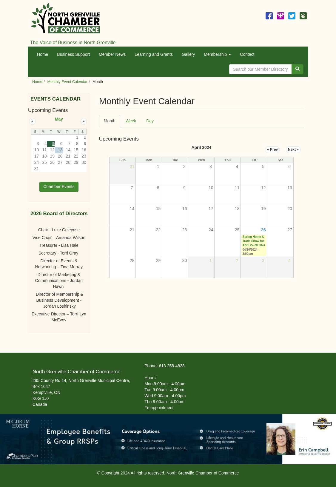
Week (131, 120)
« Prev (272, 149)
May (59, 119)
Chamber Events (58, 186)
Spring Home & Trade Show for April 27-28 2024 (253, 241)
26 (263, 229)
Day (150, 120)
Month (112, 122)
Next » (293, 149)
